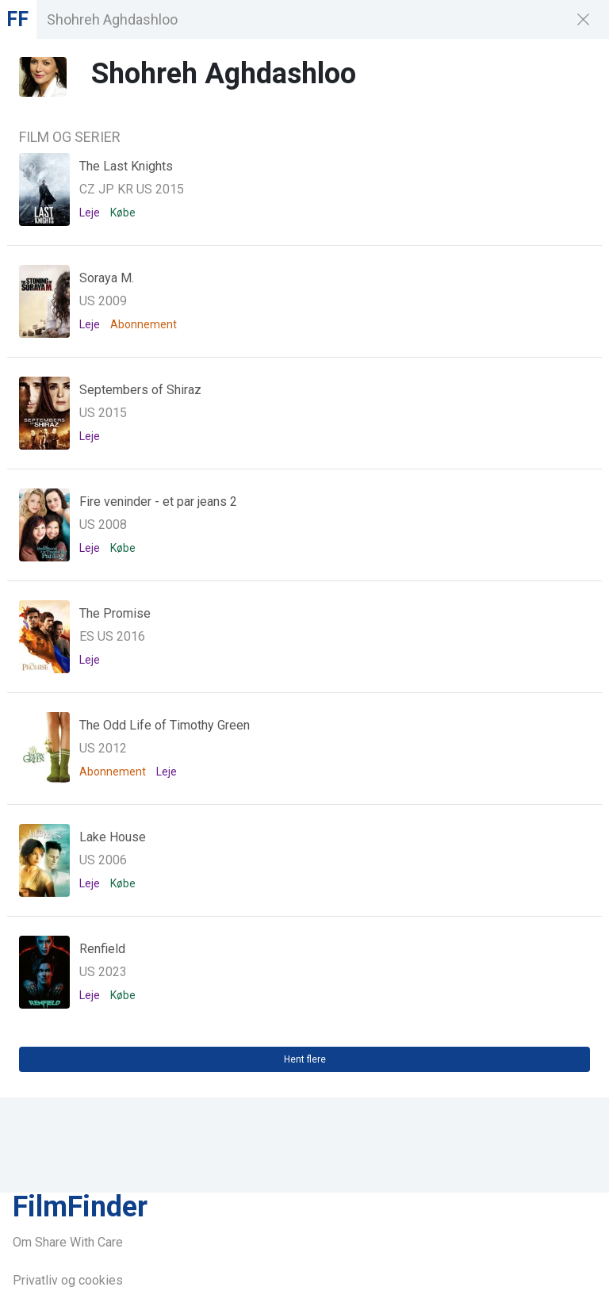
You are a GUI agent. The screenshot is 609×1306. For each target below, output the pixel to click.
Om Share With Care (68, 1242)
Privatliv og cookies (68, 1280)
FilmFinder (80, 1207)
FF (17, 19)
